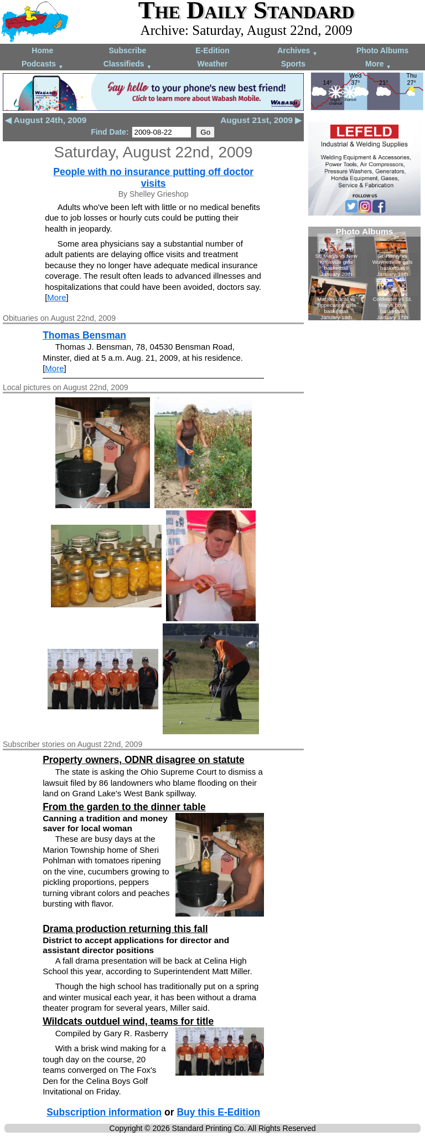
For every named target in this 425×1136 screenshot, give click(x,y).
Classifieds (127, 64)
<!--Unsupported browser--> (364, 273)
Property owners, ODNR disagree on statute (144, 759)
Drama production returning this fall (125, 928)
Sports (293, 63)
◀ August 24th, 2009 (45, 120)
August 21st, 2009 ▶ (261, 120)
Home (42, 50)
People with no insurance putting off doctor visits (153, 177)
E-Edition (212, 50)
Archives (297, 51)
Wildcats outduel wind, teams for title (128, 1021)
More (378, 64)
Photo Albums (382, 50)
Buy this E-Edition (218, 1112)
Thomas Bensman (84, 335)
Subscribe (128, 50)
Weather (212, 63)
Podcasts (43, 64)
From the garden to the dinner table (124, 806)
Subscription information (104, 1112)
